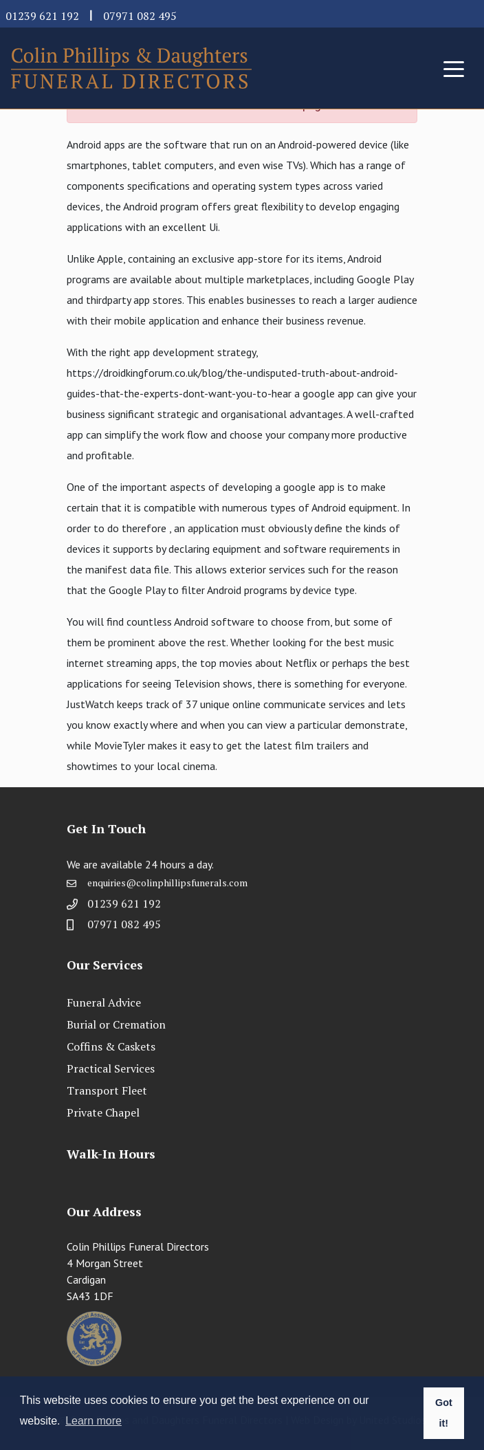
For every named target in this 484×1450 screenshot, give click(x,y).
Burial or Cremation (116, 1024)
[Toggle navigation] (453, 68)
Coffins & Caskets (111, 1046)
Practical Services (111, 1068)
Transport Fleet (107, 1090)
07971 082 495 (140, 15)
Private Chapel (103, 1112)
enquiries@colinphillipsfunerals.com (167, 887)
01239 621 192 (42, 15)
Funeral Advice (104, 1002)
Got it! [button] (443, 1413)
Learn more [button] (93, 1421)
